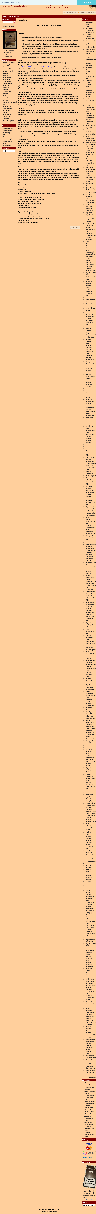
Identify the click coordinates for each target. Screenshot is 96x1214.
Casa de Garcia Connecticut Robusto (91, 1004)
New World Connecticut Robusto (90, 316)
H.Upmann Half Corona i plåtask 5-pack (91, 565)
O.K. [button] (72, 2)
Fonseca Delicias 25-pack (89, 637)
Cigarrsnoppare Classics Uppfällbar (91, 237)
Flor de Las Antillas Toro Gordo (90, 148)
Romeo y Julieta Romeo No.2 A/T (90, 1135)
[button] (70, 12)
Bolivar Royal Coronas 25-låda (90, 155)
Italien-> (5, 89)
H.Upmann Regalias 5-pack (89, 24)
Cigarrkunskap (7, 130)
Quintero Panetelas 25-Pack (89, 1118)
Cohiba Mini (89, 589)
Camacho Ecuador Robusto (89, 971)
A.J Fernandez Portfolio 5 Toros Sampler (90, 409)
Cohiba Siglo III (91, 476)
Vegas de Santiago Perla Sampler (90, 1016)
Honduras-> (6, 85)
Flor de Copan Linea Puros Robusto (90, 927)
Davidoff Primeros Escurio (89, 385)
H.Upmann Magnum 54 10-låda (91, 453)
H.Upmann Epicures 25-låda (90, 322)
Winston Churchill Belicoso (89, 958)
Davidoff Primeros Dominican (89, 964)
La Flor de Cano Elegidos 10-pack (90, 101)
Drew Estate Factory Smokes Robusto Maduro (90, 438)
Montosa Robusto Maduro (88, 892)
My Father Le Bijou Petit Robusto (90, 368)
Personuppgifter (8, 139)
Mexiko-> (6, 87)
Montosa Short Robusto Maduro (90, 764)
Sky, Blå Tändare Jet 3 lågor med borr (90, 1066)
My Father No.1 (91, 192)
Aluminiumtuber (8, 98)
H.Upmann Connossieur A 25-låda (90, 70)
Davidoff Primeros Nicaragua (89, 877)
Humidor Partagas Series (88, 341)
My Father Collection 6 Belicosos (89, 751)
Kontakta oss (7, 145)
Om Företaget (7, 141)
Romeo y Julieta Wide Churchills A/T (90, 138)
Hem (4, 16)
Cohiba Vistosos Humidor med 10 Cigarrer (9, 53)
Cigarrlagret (55, 1209)
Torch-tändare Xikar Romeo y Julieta (90, 51)
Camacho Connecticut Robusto (90, 401)
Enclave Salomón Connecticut (90, 37)
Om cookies (6, 137)
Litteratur (6, 118)
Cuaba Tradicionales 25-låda (90, 577)
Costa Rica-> (7, 77)
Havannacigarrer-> (9, 63)
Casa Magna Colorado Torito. (90, 898)
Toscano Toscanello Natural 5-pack (90, 776)
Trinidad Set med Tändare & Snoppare (91, 1022)
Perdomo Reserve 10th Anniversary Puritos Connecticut (90, 735)
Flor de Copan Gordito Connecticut (90, 459)
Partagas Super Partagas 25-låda (91, 538)
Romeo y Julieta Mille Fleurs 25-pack (90, 1108)
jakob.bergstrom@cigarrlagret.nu (29, 214)
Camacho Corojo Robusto (89, 395)
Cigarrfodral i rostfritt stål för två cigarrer (91, 254)
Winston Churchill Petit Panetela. (90, 376)
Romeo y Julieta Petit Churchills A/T (90, 532)
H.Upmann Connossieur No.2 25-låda (90, 30)
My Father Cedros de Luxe (89, 196)
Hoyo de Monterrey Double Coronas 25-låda (90, 844)
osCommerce (53, 1211)
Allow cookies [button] (86, 2)
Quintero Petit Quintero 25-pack (89, 1097)
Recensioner (86, 1162)
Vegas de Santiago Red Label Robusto (90, 726)
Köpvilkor (17, 16)
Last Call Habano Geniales (88, 244)
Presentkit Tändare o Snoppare (89, 331)
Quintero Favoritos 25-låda (89, 1128)
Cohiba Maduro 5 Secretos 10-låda (91, 598)
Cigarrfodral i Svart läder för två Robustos (90, 509)
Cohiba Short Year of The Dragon (90, 225)
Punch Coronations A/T (90, 631)
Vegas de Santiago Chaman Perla (90, 269)
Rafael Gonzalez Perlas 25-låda (90, 1010)
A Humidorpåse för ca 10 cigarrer (91, 571)
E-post (37, 171)
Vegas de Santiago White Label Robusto (91, 811)
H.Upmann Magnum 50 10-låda (91, 503)
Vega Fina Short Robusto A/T (90, 933)
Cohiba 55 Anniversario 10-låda (90, 998)
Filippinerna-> (7, 83)
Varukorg (85, 19)
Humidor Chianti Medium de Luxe (91, 681)
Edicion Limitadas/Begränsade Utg (10, 102)
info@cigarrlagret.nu (33, 201)
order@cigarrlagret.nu (33, 203)
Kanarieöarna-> (8, 92)
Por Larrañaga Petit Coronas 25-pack (90, 805)
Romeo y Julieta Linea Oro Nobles (90, 757)
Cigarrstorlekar (7, 128)
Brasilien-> (6, 75)
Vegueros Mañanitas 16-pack (90, 674)
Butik (4, 143)
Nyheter (4, 29)
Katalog (10, 16)
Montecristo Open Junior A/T (90, 76)
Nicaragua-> (7, 73)
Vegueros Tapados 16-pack (90, 215)
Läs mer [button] (18, 2)
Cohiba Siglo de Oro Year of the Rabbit (90, 550)
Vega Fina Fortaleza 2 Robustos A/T (90, 687)
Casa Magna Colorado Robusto (90, 904)
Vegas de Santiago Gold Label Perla (90, 625)
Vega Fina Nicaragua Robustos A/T (90, 358)
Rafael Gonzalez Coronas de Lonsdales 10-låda (90, 784)
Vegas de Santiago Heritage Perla (90, 770)
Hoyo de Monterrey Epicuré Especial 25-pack (90, 349)
